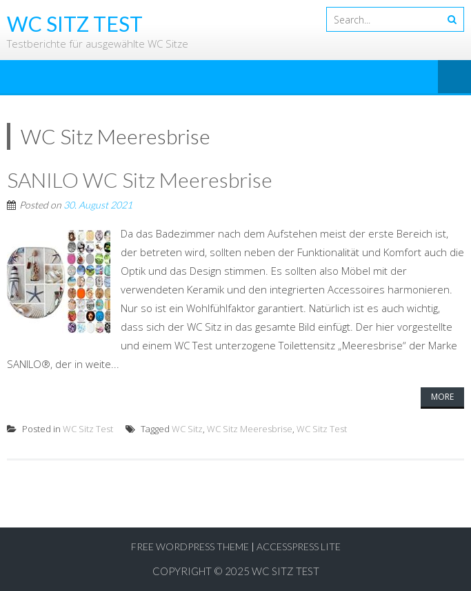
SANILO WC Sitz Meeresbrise (139, 179)
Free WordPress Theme (190, 546)
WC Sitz (187, 429)
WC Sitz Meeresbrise (249, 429)
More (442, 397)
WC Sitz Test (88, 429)
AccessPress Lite (299, 546)
